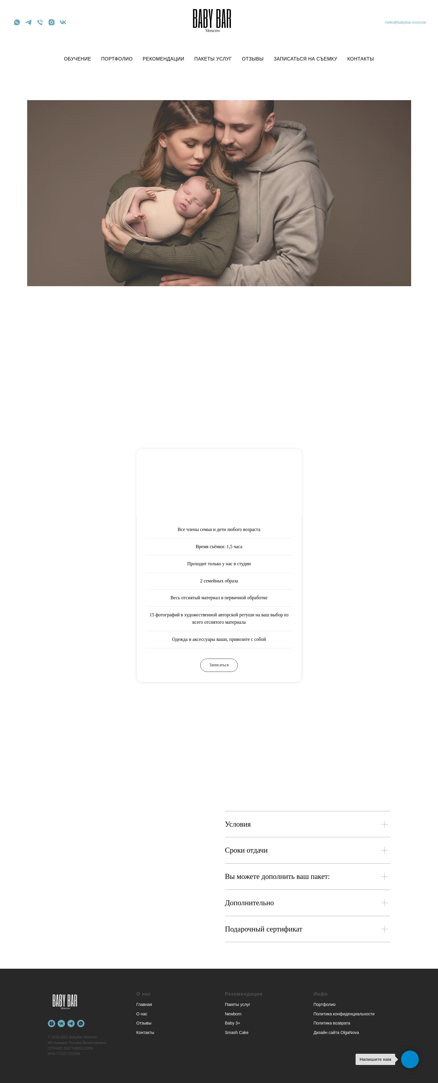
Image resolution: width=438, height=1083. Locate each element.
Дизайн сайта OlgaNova (336, 1032)
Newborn (233, 1013)
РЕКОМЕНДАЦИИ (163, 58)
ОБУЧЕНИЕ (77, 58)
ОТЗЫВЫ (253, 58)
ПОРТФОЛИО (117, 58)
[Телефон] (40, 22)
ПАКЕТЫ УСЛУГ (213, 58)
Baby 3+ (232, 1023)
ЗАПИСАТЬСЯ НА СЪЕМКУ (305, 58)
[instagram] (51, 22)
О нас (141, 1013)
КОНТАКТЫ (360, 58)
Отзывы (144, 1023)
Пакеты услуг (237, 1004)
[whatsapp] (17, 22)
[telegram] (28, 22)
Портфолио (325, 1004)
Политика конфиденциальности (344, 1013)
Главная (144, 1004)
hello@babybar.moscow (405, 22)
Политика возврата (332, 1023)
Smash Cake (237, 1032)
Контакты (145, 1032)
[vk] (63, 22)
